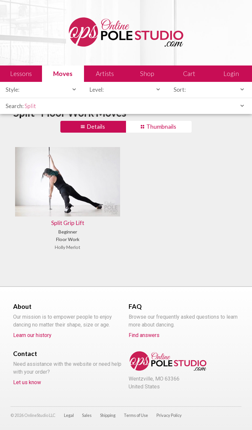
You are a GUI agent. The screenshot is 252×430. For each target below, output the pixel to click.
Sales (87, 415)
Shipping (108, 415)
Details (96, 126)
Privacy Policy (169, 415)
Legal (69, 415)
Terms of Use (136, 415)
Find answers (144, 335)
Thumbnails (161, 126)
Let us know (27, 382)
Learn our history (32, 335)
